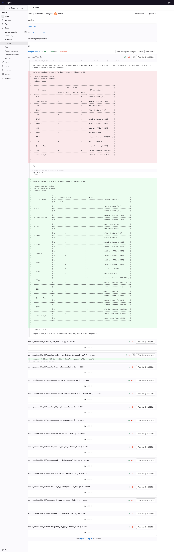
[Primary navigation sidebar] (2, 8)
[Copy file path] (54, 57)
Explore (9, 3)
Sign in (169, 3)
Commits (55, 8)
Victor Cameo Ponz (37, 8)
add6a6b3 (46, 27)
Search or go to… (16, 8)
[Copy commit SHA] (47, 13)
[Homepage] (3, 2)
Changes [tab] (38, 46)
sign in (103, 539)
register (96, 539)
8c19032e (63, 8)
